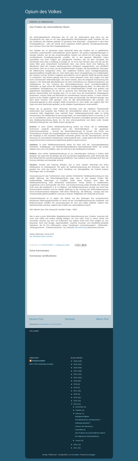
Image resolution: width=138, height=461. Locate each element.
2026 (75, 361)
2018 (75, 387)
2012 (75, 445)
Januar (78, 440)
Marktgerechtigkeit (82, 416)
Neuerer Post (36, 319)
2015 (75, 397)
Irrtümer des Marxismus (84, 426)
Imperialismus (80, 430)
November (80, 407)
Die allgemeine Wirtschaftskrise (87, 436)
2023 (75, 371)
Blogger (92, 455)
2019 (75, 384)
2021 (75, 378)
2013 (75, 404)
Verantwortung (81, 227)
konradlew (75, 455)
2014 (75, 401)
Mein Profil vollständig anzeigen (41, 364)
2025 (75, 364)
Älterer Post (102, 319)
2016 (75, 394)
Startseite (70, 319)
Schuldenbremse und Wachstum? (87, 420)
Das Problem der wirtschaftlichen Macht (90, 433)
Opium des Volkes (43, 11)
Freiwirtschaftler (38, 361)
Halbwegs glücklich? (82, 423)
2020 (75, 381)
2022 (75, 374)
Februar (79, 413)
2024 (75, 368)
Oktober (79, 410)
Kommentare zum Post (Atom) (50, 324)
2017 (75, 391)
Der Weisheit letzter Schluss (41, 236)
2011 (75, 448)
